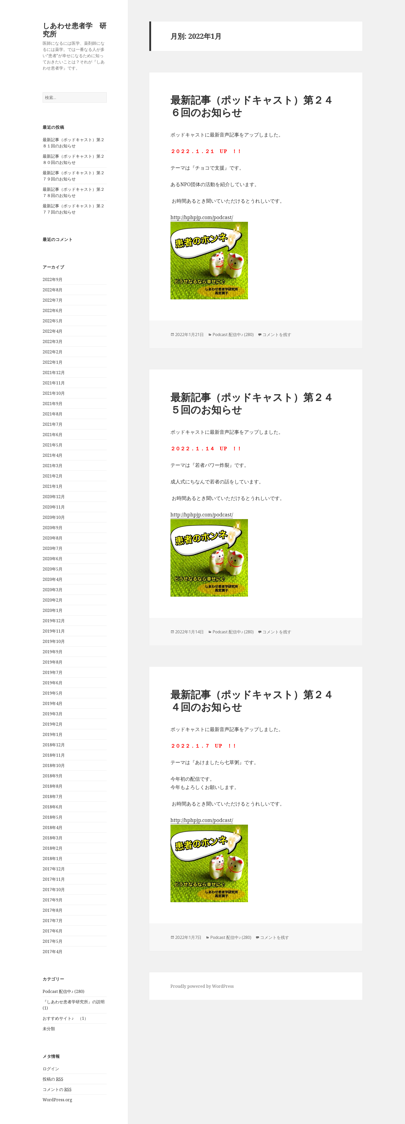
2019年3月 (53, 714)
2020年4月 (53, 579)
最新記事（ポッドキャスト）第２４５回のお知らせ (251, 403)
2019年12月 (54, 621)
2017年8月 (53, 910)
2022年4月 (53, 331)
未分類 (49, 1029)
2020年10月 (54, 517)
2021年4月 (53, 455)
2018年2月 (53, 848)
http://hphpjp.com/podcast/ (201, 217)
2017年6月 (53, 931)
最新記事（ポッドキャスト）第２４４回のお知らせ (251, 700)
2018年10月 (54, 765)
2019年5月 (53, 693)
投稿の (53, 1079)
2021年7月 (53, 424)
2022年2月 (53, 352)
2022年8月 (53, 290)
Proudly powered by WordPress (202, 986)
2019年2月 (53, 724)
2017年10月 (54, 889)
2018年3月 (53, 838)
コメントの (57, 1089)
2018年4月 (53, 827)
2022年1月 (53, 362)
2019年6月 (53, 683)
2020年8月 (53, 538)
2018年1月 (53, 858)
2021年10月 (54, 393)
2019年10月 (54, 641)
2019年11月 (54, 631)
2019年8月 (53, 662)
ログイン (51, 1069)
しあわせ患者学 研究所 (74, 30)
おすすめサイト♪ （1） (65, 1018)
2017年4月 (53, 951)
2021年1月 (53, 486)
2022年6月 (53, 310)
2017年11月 (54, 879)
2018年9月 (53, 776)
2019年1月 (53, 734)
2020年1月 (53, 610)
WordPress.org (57, 1100)
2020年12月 (54, 496)
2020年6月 (53, 558)
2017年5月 (53, 941)
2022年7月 (53, 300)
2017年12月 (54, 869)
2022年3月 (53, 341)
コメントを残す (276, 334)
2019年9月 (53, 652)
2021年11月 (54, 383)
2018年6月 (53, 807)
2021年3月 (53, 465)
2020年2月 (53, 600)
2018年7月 (53, 796)
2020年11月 (54, 507)
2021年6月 (53, 434)
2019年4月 (53, 703)
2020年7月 (53, 548)
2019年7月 (53, 672)
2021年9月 (53, 403)
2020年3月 (53, 590)
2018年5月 (53, 817)
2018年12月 (54, 745)
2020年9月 (53, 527)
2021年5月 (53, 445)
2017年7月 (53, 920)
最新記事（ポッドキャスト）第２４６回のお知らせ (251, 106)
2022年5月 (53, 321)
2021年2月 (53, 476)
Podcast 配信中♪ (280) (63, 991)
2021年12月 (54, 372)
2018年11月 (54, 755)
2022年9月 (53, 279)
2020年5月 (53, 569)
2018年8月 (53, 786)
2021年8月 (53, 414)
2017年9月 (53, 900)
